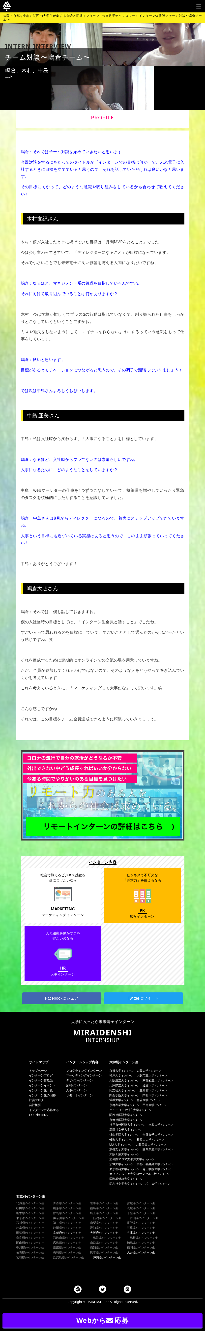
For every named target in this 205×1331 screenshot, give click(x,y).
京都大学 (121, 1070)
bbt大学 (121, 1144)
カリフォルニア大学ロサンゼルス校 (139, 1174)
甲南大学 (155, 1105)
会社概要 (35, 1105)
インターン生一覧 (41, 1090)
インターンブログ (41, 1075)
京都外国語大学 (126, 1120)
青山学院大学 (158, 1169)
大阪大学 (149, 1070)
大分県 (141, 1252)
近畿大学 (121, 1100)
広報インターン (76, 1085)
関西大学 (155, 1095)
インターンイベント (42, 1085)
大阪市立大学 (152, 1075)
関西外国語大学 (126, 1115)
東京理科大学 (124, 1169)
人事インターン (76, 1090)
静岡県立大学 (158, 1149)
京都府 (67, 1233)
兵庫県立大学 (124, 1085)
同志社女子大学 (126, 1184)
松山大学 (158, 1184)
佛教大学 (121, 1139)
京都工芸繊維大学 (155, 1164)
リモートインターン (79, 1095)
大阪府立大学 (124, 1080)
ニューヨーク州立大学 (130, 1110)
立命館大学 (153, 1090)
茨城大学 (121, 1164)
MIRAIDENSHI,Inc (96, 1301)
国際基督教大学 (126, 1179)
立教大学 (160, 1124)
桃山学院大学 (124, 1134)
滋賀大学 (155, 1085)
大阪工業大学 (124, 1154)
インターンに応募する (44, 1110)
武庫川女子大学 (126, 1129)
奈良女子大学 (158, 1134)
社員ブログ (36, 1100)
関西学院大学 (124, 1095)
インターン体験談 (41, 1080)
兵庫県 (141, 1233)
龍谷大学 (149, 1100)
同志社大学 (123, 1090)
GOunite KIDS (38, 1115)
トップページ (38, 1070)
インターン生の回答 (42, 1095)
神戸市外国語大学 (127, 1124)
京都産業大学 (124, 1105)
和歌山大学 (150, 1139)
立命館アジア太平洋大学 (131, 1159)
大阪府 (104, 1233)
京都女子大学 (124, 1149)
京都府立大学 (158, 1080)
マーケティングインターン (84, 1075)
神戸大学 (121, 1075)
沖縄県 (107, 1257)
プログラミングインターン (84, 1070)
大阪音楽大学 (151, 1144)
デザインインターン (79, 1080)
